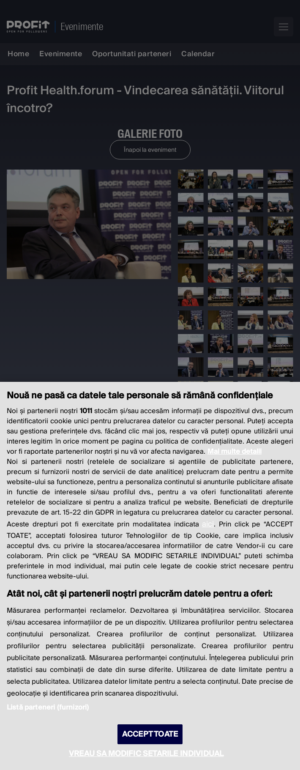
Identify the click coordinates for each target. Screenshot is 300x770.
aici (208, 524)
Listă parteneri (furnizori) (48, 707)
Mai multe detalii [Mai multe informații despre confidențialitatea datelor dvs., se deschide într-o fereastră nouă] (234, 452)
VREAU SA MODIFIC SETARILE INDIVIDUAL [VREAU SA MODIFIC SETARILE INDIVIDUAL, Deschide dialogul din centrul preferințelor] (146, 753)
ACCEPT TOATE (150, 734)
